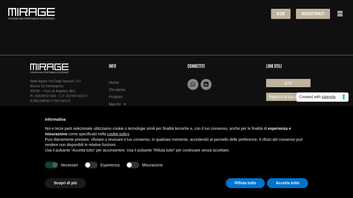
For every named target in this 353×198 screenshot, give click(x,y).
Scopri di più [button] (65, 183)
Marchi (119, 104)
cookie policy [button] (118, 134)
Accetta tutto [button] (287, 183)
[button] (340, 14)
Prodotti (116, 97)
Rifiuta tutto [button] (245, 183)
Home (114, 82)
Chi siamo (117, 89)
